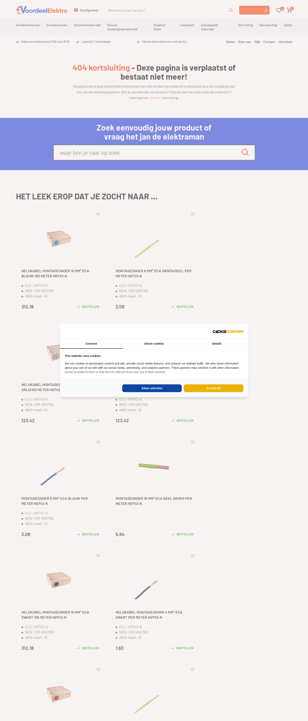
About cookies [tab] (154, 343)
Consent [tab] (91, 343)
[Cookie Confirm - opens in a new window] (228, 331)
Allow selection (152, 388)
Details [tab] (216, 343)
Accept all (213, 388)
